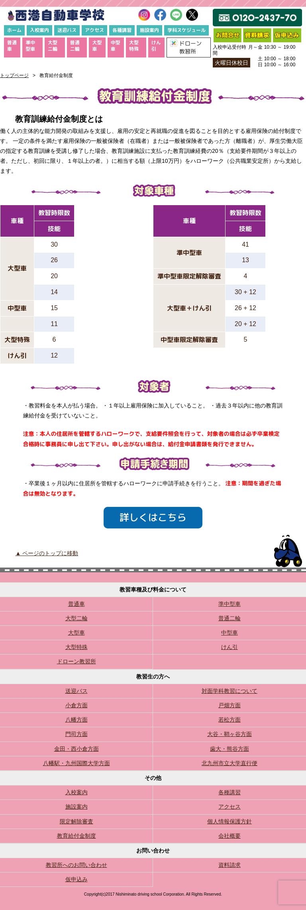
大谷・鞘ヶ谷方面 (229, 734)
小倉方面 (76, 705)
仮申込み (76, 879)
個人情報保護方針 (229, 821)
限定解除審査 (76, 821)
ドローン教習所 (76, 661)
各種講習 (121, 30)
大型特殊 (134, 45)
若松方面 (229, 719)
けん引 (156, 45)
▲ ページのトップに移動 (46, 553)
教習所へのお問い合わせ (76, 865)
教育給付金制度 (76, 836)
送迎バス (66, 30)
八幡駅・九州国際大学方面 (76, 763)
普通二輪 (75, 45)
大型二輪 (52, 45)
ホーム (14, 30)
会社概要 (229, 836)
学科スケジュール (186, 30)
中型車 (115, 45)
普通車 (12, 45)
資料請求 (229, 865)
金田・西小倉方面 (76, 749)
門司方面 (76, 734)
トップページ (14, 75)
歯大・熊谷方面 (229, 749)
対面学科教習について (229, 691)
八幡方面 (76, 719)
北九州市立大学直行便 (229, 763)
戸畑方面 (229, 705)
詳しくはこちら (153, 517)
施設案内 (149, 30)
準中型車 (30, 45)
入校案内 (39, 30)
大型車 (97, 45)
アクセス (94, 30)
